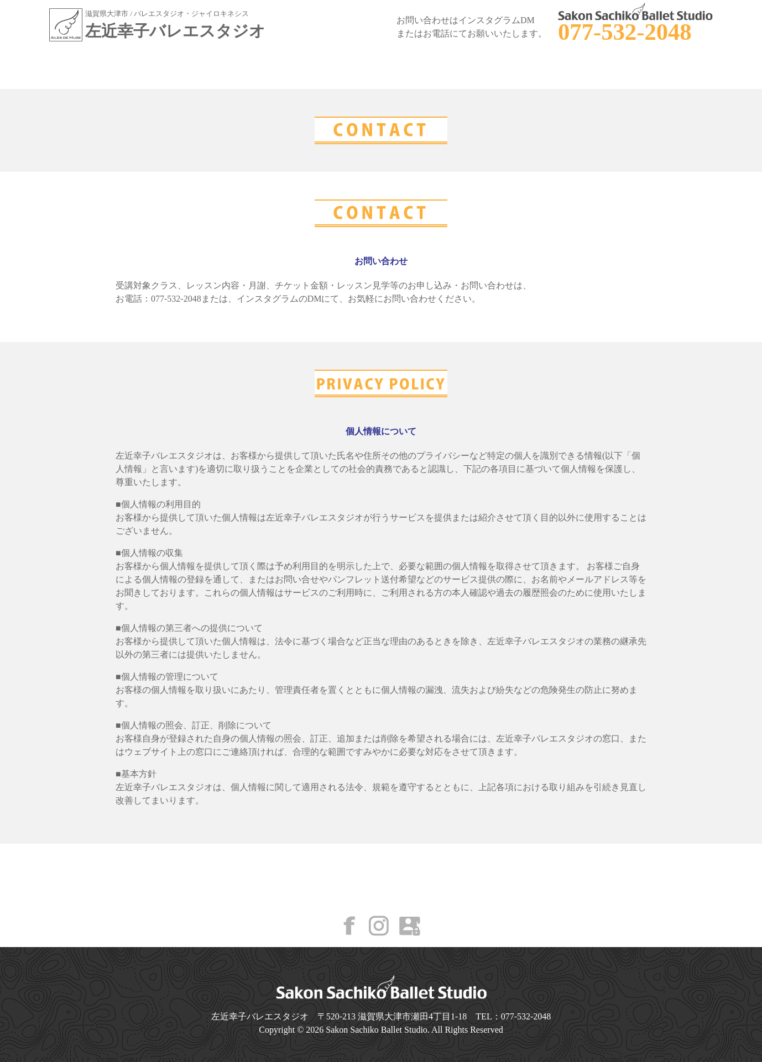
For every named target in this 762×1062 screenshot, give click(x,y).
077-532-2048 (625, 32)
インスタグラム (268, 298)
